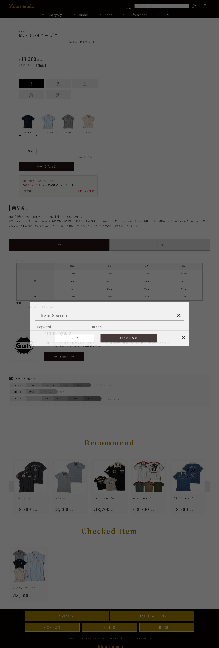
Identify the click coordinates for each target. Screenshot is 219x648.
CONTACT (52, 627)
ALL (46, 398)
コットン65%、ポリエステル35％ (109, 285)
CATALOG (67, 616)
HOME (13, 20)
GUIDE (109, 627)
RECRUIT (166, 627)
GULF (26, 20)
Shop (108, 15)
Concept (32, 385)
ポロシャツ (80, 385)
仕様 (59, 244)
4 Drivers (49, 385)
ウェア (65, 385)
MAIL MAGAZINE (152, 616)
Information (139, 15)
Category (55, 15)
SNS (168, 15)
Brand (83, 15)
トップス (74, 398)
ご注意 (160, 244)
